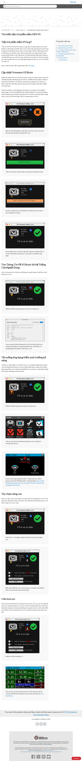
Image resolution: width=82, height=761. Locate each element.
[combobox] (30, 6)
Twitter (41, 724)
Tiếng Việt (73, 2)
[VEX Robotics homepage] (38, 2)
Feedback (76, 758)
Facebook (37, 724)
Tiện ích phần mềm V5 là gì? (65, 45)
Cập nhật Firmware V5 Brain (65, 48)
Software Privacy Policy (46, 751)
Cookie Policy (38, 751)
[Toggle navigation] (4, 2)
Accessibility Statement (57, 751)
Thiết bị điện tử (20, 30)
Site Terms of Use (31, 751)
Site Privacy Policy (24, 751)
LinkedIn (45, 724)
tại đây (32, 65)
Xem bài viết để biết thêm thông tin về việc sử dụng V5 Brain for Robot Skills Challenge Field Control (25, 483)
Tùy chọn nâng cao (63, 57)
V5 (13, 30)
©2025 (48, 747)
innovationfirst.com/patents (48, 750)
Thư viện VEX (5, 30)
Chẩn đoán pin (63, 60)
